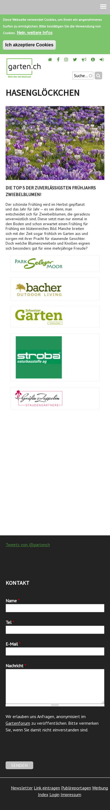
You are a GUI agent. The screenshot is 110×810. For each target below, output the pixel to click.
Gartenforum (18, 723)
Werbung (100, 788)
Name (13, 600)
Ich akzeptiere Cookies (29, 44)
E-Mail (13, 644)
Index (43, 794)
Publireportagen (76, 788)
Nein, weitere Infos (34, 32)
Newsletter (22, 788)
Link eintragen (47, 788)
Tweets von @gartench (28, 544)
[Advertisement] (55, 475)
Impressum (71, 794)
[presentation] (48, 750)
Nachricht (16, 665)
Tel (10, 622)
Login (54, 794)
